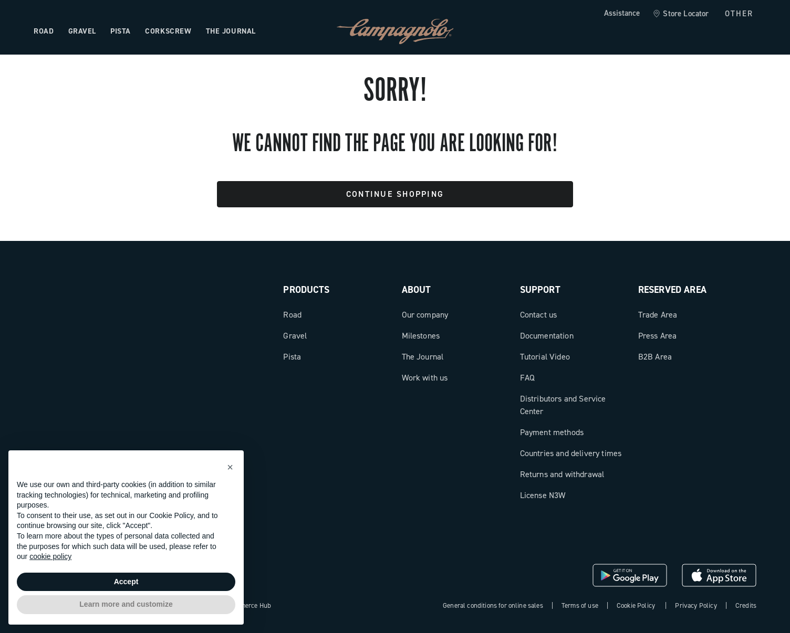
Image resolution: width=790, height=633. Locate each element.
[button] (230, 467)
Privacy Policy (695, 605)
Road (292, 314)
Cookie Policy (636, 605)
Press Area (657, 335)
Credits (745, 605)
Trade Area (658, 314)
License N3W (543, 495)
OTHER (739, 13)
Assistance (622, 13)
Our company (425, 314)
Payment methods (552, 432)
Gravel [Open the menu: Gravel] (82, 31)
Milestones (421, 335)
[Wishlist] (697, 31)
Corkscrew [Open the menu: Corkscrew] (168, 31)
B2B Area (655, 356)
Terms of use (580, 605)
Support (540, 289)
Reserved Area (672, 289)
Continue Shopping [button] (395, 193)
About (416, 289)
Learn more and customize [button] (125, 604)
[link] (680, 14)
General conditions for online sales (493, 605)
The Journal (423, 356)
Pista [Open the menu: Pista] (120, 31)
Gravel (295, 335)
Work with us (425, 377)
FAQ (527, 377)
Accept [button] (126, 581)
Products (306, 289)
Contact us (538, 314)
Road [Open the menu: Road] (44, 31)
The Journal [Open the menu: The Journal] (231, 31)
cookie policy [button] (50, 556)
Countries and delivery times (570, 453)
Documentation (547, 335)
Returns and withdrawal (562, 474)
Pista (292, 356)
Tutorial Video (545, 356)
